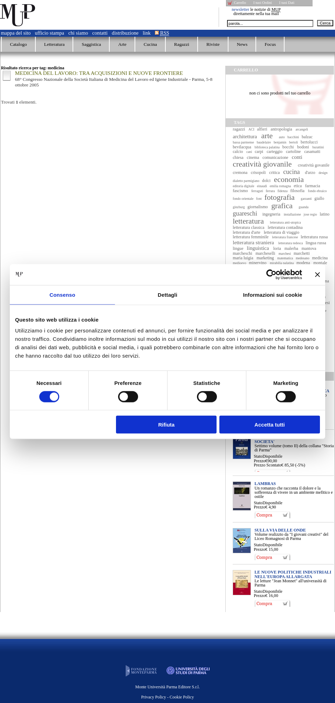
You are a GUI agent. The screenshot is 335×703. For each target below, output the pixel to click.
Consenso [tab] (62, 294)
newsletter (240, 9)
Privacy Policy (153, 697)
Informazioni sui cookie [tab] (272, 294)
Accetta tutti (269, 425)
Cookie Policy (182, 697)
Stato (258, 456)
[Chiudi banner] (317, 274)
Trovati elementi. (19, 102)
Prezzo (259, 460)
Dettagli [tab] (167, 294)
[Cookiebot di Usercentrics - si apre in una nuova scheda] (271, 274)
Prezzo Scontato (267, 465)
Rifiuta (166, 425)
